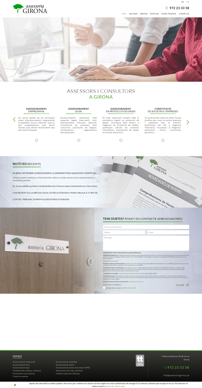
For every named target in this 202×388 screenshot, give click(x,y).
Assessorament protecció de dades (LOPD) (73, 368)
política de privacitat (129, 288)
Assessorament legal (21, 368)
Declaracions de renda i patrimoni (69, 371)
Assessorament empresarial (24, 362)
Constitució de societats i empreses (27, 371)
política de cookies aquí (115, 386)
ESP (182, 2)
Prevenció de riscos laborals (24, 374)
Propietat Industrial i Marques (68, 374)
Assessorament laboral (65, 365)
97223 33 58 (179, 8)
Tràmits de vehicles (20, 376)
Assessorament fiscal (21, 365)
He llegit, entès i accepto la (114, 288)
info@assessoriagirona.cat (176, 375)
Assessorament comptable (66, 362)
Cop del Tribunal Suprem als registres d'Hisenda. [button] (41, 199)
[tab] (56, 173)
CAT (187, 2)
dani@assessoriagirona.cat (136, 281)
